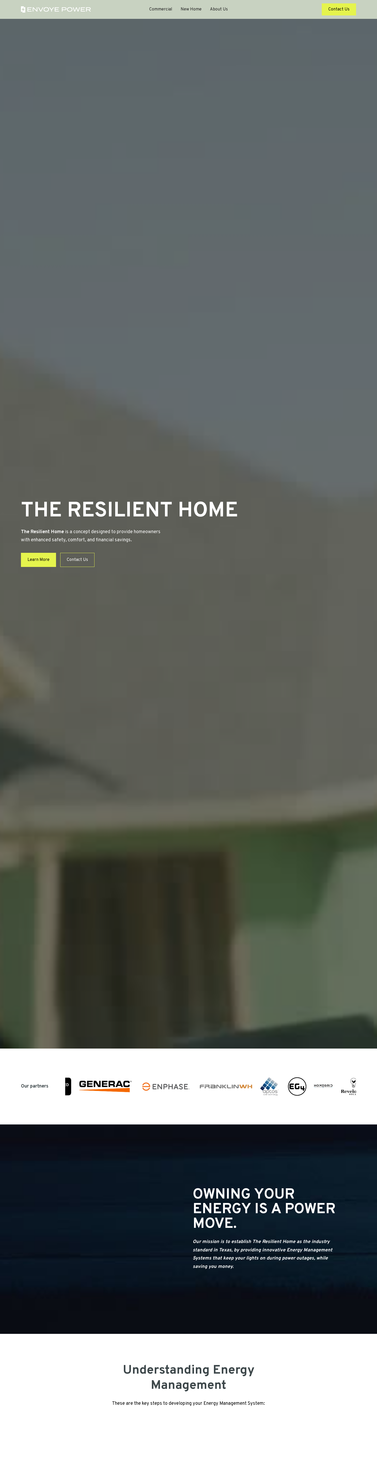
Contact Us (339, 9)
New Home (191, 9)
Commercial (160, 9)
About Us (219, 9)
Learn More (38, 559)
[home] (56, 9)
